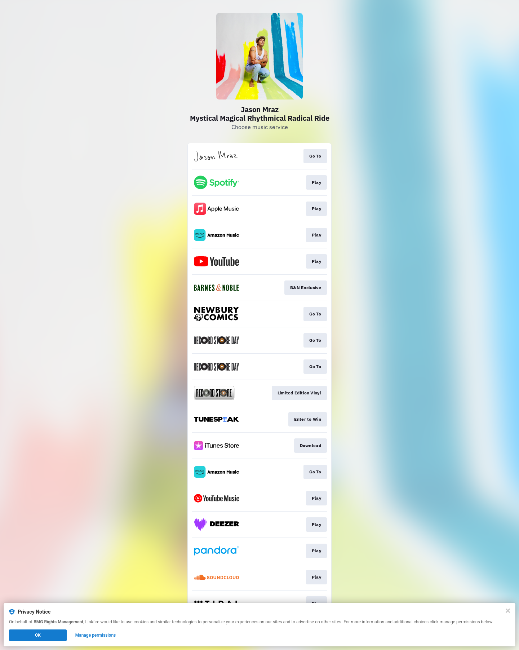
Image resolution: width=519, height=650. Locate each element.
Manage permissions (95, 635)
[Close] (508, 610)
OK (38, 635)
